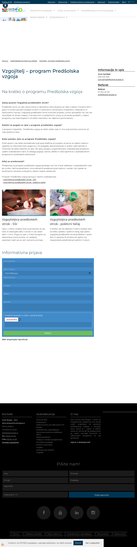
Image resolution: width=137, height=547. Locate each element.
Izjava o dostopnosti (80, 442)
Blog (124, 2)
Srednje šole (41, 422)
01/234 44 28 (12, 439)
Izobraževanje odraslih (45, 450)
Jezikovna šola (57, 17)
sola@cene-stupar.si (107, 94)
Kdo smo (51, 2)
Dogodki (39, 452)
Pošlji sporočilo (102, 495)
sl (129, 2)
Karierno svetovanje (44, 445)
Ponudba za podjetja (44, 442)
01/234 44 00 (11, 436)
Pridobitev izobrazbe (41, 10)
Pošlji (48, 333)
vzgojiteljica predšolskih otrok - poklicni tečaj (24, 182)
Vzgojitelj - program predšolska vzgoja (54, 61)
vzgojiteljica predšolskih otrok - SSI (19, 179)
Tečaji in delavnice (66, 10)
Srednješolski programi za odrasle (23, 61)
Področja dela (113, 2)
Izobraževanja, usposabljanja (47, 430)
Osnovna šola (41, 420)
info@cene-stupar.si (22, 2)
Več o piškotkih (92, 543)
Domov (5, 61)
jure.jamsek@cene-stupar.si (110, 79)
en (132, 2)
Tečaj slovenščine (43, 437)
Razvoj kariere (37, 17)
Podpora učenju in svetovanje (82, 2)
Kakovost (101, 2)
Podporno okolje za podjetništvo (49, 440)
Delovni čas (62, 2)
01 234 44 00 (7, 2)
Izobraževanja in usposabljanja (97, 10)
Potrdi (78, 543)
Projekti (39, 447)
